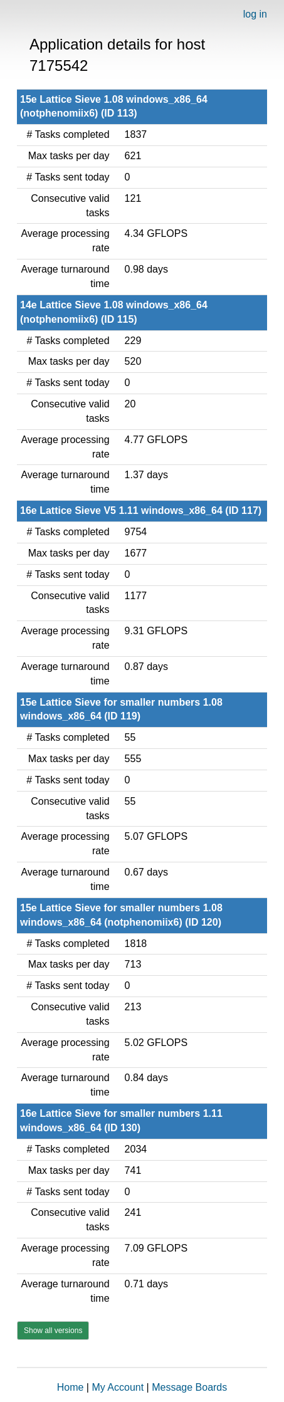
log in (255, 14)
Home (70, 1387)
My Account (118, 1387)
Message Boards (189, 1387)
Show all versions (53, 1330)
